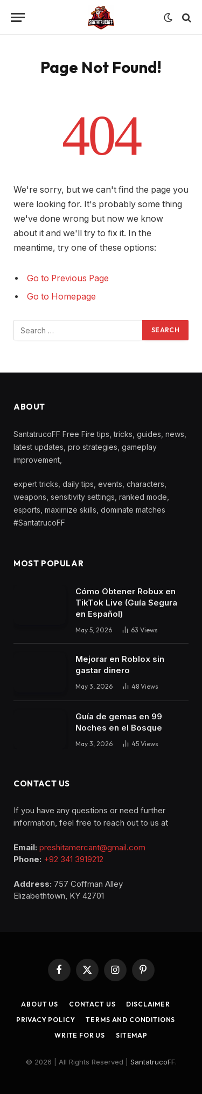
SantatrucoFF (152, 1061)
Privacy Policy (45, 1020)
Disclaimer (148, 1004)
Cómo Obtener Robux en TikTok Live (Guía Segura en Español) (126, 602)
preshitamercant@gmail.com (92, 847)
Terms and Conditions (130, 1020)
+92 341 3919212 (73, 859)
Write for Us (79, 1035)
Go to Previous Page (68, 278)
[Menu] (18, 17)
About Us (39, 1004)
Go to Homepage (61, 296)
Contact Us (92, 1004)
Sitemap (132, 1035)
